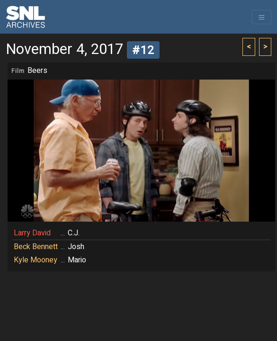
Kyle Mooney (35, 260)
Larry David (32, 233)
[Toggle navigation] (261, 17)
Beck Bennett (36, 246)
